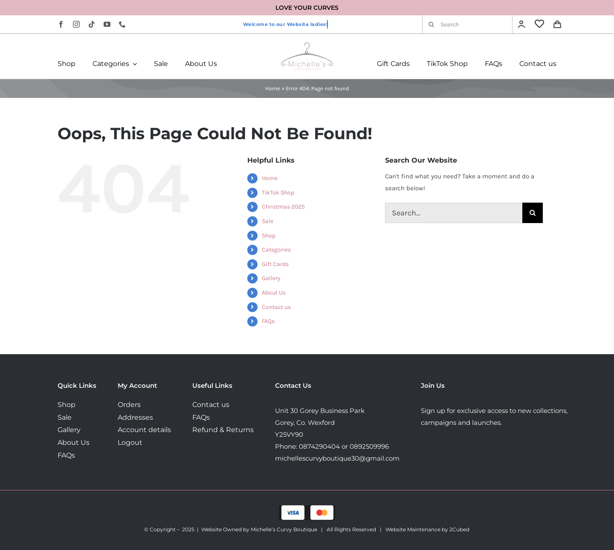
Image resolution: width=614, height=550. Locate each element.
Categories (276, 249)
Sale (267, 221)
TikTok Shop (278, 192)
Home (272, 88)
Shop (268, 235)
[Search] (467, 24)
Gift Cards (275, 264)
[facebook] (61, 24)
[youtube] (107, 24)
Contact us (276, 307)
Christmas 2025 (283, 206)
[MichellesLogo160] (307, 45)
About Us (274, 292)
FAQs (268, 321)
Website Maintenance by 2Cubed (427, 529)
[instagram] (76, 24)
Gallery (271, 278)
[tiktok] (91, 24)
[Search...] (453, 213)
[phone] (122, 24)
